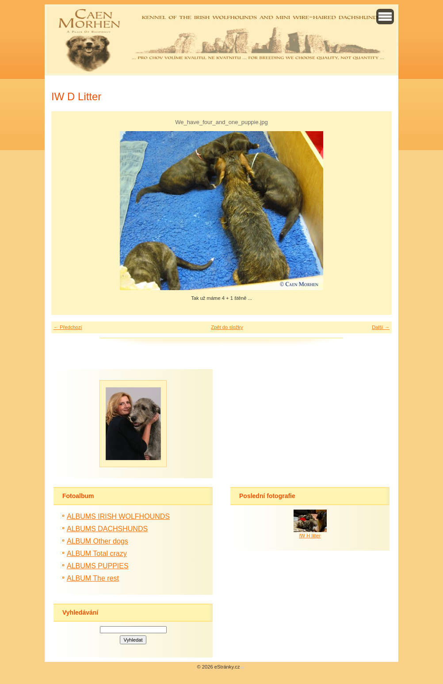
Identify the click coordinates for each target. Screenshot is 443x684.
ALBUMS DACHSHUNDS (107, 529)
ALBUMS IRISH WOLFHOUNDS (118, 516)
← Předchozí (67, 327)
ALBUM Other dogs (97, 541)
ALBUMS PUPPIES (98, 566)
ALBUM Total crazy (97, 553)
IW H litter (310, 535)
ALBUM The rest (93, 578)
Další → (381, 327)
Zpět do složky (227, 327)
